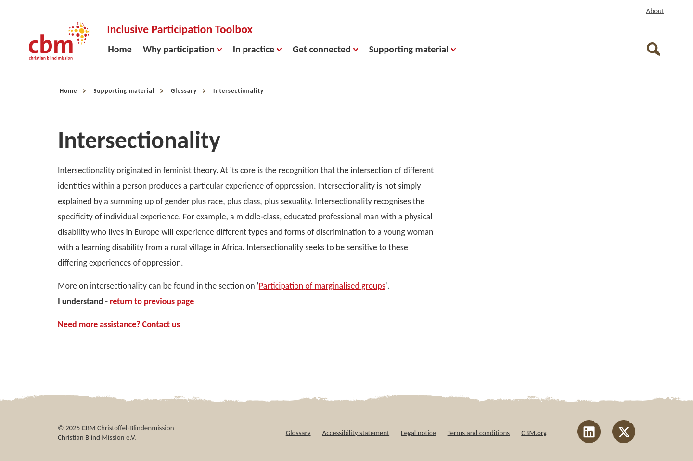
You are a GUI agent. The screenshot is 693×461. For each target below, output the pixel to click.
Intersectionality (238, 90)
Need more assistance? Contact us (119, 324)
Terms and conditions (479, 432)
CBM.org (534, 432)
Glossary (184, 90)
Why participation (182, 49)
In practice (257, 49)
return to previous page (152, 301)
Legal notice (418, 432)
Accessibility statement (356, 432)
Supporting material (412, 49)
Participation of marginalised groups (322, 286)
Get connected (325, 49)
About (655, 10)
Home (120, 49)
